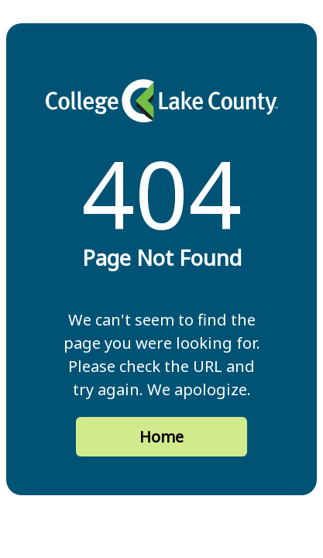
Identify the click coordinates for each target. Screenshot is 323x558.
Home (161, 436)
